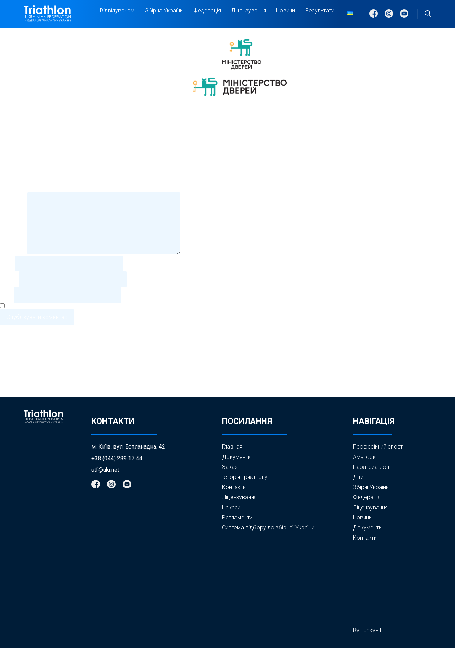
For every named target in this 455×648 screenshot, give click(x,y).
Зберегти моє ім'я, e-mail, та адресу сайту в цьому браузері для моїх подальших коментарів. (127, 306)
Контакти (234, 487)
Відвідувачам (117, 10)
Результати (319, 10)
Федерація (207, 10)
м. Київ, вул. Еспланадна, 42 (128, 447)
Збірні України (371, 487)
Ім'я (7, 263)
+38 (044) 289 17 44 (116, 458)
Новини (285, 10)
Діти (358, 477)
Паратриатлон (371, 467)
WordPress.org (19, 393)
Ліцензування (248, 10)
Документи (236, 457)
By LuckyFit (367, 630)
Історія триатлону (245, 477)
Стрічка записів (20, 380)
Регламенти (237, 517)
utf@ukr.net (105, 470)
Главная (232, 446)
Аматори (364, 457)
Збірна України (164, 10)
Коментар (13, 252)
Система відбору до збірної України (268, 527)
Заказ (230, 467)
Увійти (8, 374)
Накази (231, 507)
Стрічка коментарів (25, 387)
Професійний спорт (378, 446)
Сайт (6, 294)
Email (8, 279)
